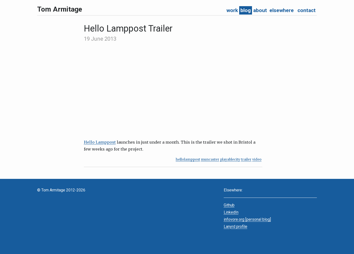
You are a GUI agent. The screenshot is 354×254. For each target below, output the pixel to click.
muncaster (210, 159)
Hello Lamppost (100, 142)
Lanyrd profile (235, 226)
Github (229, 205)
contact (306, 10)
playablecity (230, 159)
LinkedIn (231, 212)
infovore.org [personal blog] (247, 219)
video (257, 159)
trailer (246, 159)
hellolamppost (188, 159)
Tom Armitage (59, 9)
